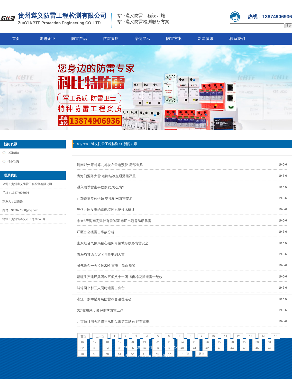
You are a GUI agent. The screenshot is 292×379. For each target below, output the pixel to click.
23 (169, 342)
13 (250, 336)
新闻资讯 (205, 39)
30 (257, 342)
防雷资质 (111, 39)
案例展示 (142, 39)
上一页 (100, 336)
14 (263, 336)
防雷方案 (174, 39)
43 (219, 348)
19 (119, 342)
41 (194, 348)
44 (232, 348)
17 (94, 342)
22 (157, 342)
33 (94, 348)
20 (132, 342)
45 (244, 348)
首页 (16, 39)
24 (182, 342)
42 (207, 348)
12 (238, 336)
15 (275, 336)
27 (219, 342)
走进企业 (47, 39)
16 (82, 342)
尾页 (201, 354)
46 (257, 348)
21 (144, 342)
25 (194, 342)
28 (232, 342)
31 (269, 342)
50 (107, 354)
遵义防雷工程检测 (105, 144)
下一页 (185, 354)
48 (82, 354)
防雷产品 (79, 39)
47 (269, 348)
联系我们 (237, 39)
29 (244, 342)
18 (107, 342)
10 (213, 336)
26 (207, 342)
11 (225, 336)
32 (82, 348)
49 (94, 354)
